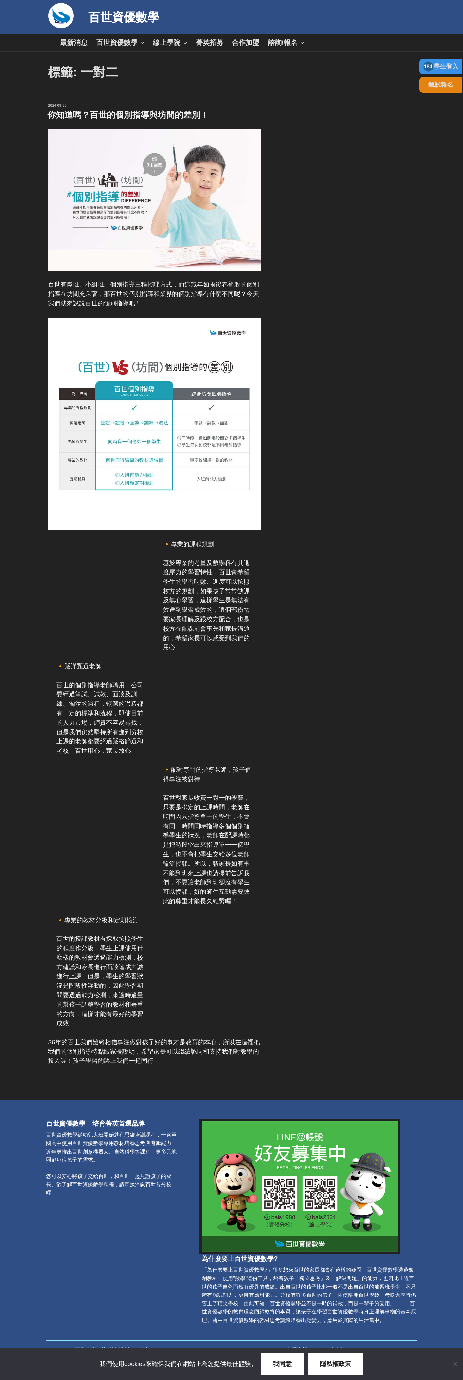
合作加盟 (245, 42)
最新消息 (74, 42)
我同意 (282, 1363)
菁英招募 (209, 42)
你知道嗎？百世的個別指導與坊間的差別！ (128, 115)
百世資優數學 (123, 17)
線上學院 (171, 42)
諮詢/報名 (287, 42)
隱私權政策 (335, 1363)
